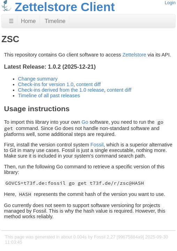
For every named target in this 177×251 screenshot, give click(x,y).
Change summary (38, 79)
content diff (88, 84)
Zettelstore (134, 55)
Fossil (97, 144)
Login (170, 2)
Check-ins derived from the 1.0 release (61, 90)
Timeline (55, 21)
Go (85, 122)
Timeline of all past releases (49, 95)
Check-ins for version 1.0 (46, 84)
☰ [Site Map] (11, 21)
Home (28, 21)
